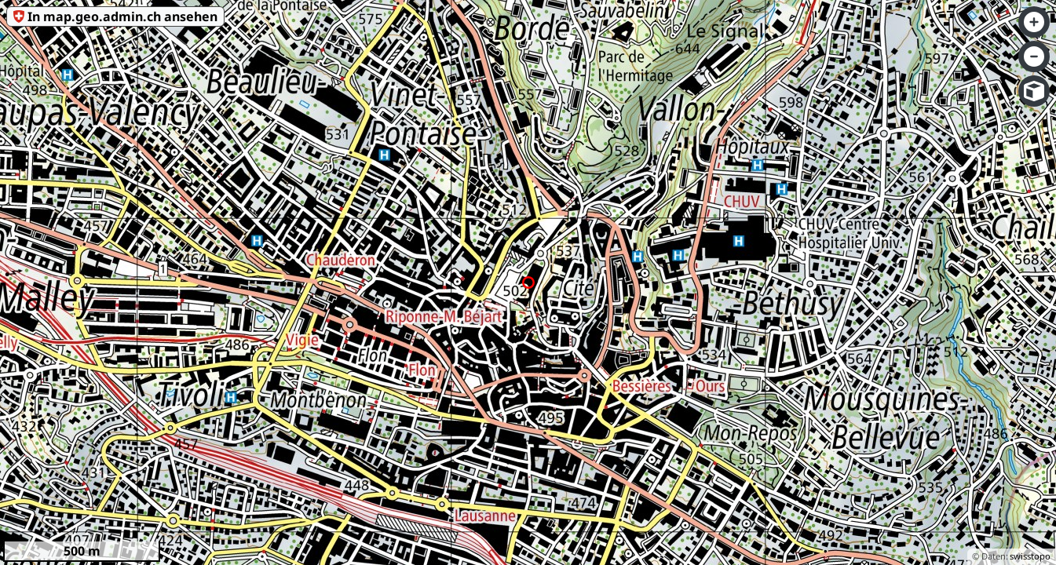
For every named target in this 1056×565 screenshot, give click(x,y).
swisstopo (1030, 556)
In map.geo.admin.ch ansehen (122, 16)
